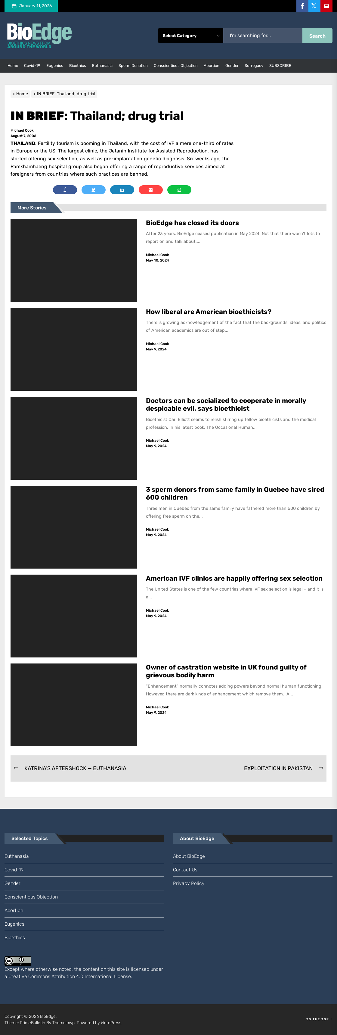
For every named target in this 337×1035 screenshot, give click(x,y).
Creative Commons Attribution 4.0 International (60, 976)
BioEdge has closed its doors (192, 223)
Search (317, 36)
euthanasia (102, 65)
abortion (211, 65)
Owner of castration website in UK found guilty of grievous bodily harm (226, 671)
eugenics (54, 65)
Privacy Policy (189, 883)
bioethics (77, 65)
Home (13, 65)
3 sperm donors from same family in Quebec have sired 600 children (235, 493)
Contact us (185, 870)
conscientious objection (176, 65)
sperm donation (133, 65)
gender (232, 65)
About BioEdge (189, 856)
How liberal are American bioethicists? (208, 312)
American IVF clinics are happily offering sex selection (234, 578)
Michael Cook (22, 130)
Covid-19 (32, 65)
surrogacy (254, 65)
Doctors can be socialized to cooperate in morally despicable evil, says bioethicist (226, 404)
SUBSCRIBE (280, 65)
